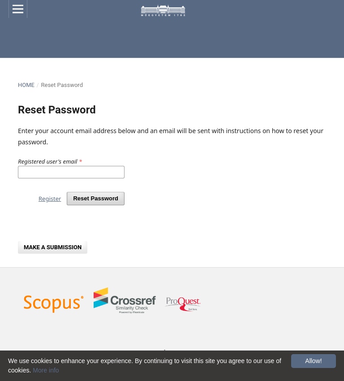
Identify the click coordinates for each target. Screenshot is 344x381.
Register (50, 199)
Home (26, 85)
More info (46, 370)
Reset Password (95, 198)
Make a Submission (53, 247)
